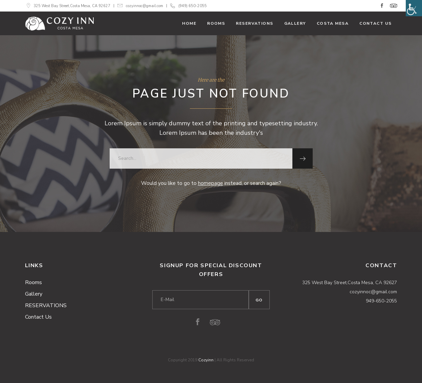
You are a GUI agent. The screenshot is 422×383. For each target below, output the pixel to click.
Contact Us (38, 317)
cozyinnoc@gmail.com (144, 5)
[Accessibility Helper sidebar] (414, 8)
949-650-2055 (381, 301)
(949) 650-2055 (192, 5)
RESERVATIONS (46, 305)
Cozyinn (206, 360)
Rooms (33, 282)
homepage (210, 183)
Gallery (33, 294)
